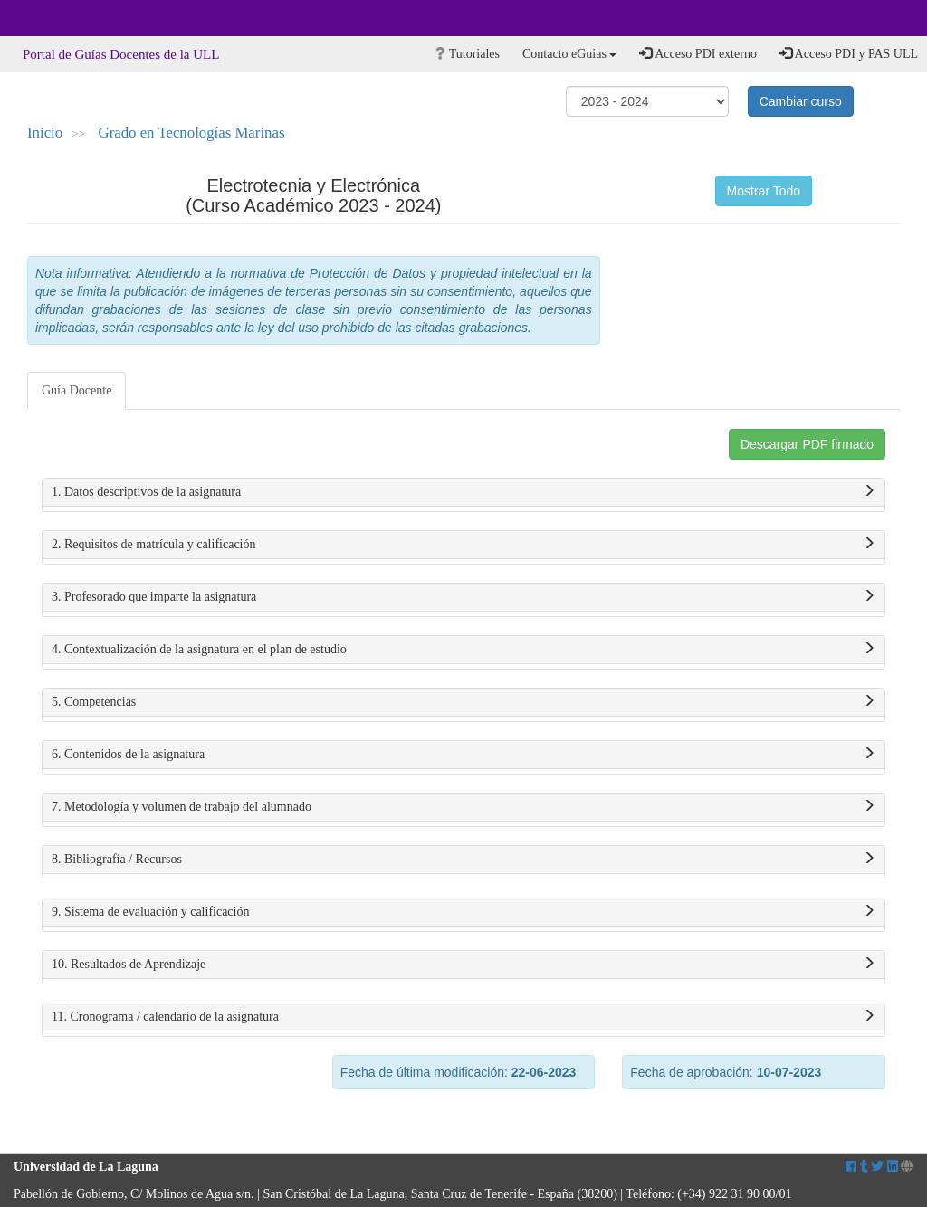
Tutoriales (467, 54)
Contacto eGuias (569, 54)
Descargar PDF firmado (807, 444)
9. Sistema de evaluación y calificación (463, 912)
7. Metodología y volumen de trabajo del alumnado (463, 807)
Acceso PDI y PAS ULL (848, 53)
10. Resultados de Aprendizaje (463, 964)
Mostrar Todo (763, 191)
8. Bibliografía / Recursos (463, 860)
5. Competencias (463, 702)
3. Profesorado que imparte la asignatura (463, 597)
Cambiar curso (801, 101)
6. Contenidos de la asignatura (463, 755)
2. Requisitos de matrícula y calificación (463, 545)
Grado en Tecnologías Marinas (192, 132)
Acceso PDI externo (697, 53)
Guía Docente (76, 390)
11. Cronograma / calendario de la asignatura (463, 1017)
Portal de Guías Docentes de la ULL (121, 54)
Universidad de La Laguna (63, 18)
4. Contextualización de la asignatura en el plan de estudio (463, 650)
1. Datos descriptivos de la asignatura (463, 492)
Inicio (44, 132)
